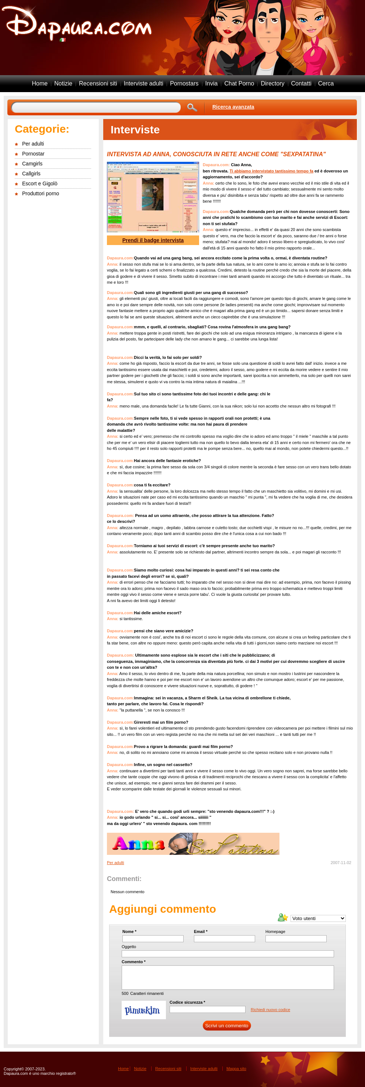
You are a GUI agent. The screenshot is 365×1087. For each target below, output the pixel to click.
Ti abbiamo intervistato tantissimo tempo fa (271, 171)
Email (201, 931)
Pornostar (33, 154)
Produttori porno (40, 193)
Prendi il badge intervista (153, 240)
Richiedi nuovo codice (270, 1009)
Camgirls (32, 164)
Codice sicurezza (187, 1002)
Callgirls (31, 173)
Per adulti (33, 144)
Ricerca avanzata (233, 107)
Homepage (275, 931)
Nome (129, 931)
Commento (134, 962)
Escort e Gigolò (40, 183)
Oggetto (129, 946)
